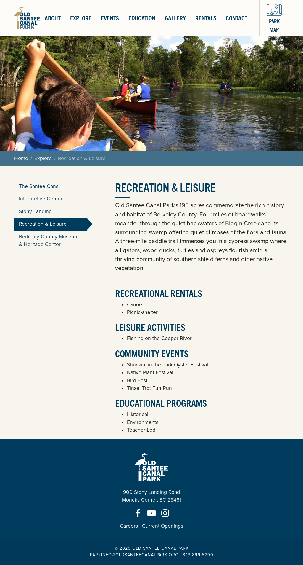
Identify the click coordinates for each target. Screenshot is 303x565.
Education (141, 18)
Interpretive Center (40, 199)
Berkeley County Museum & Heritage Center (48, 241)
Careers (129, 526)
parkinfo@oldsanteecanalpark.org (134, 554)
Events (110, 18)
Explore (80, 18)
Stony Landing (35, 211)
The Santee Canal (39, 186)
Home (21, 158)
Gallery (175, 18)
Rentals (205, 18)
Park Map (274, 17)
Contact (236, 18)
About (53, 18)
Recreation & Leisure (43, 224)
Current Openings (162, 526)
